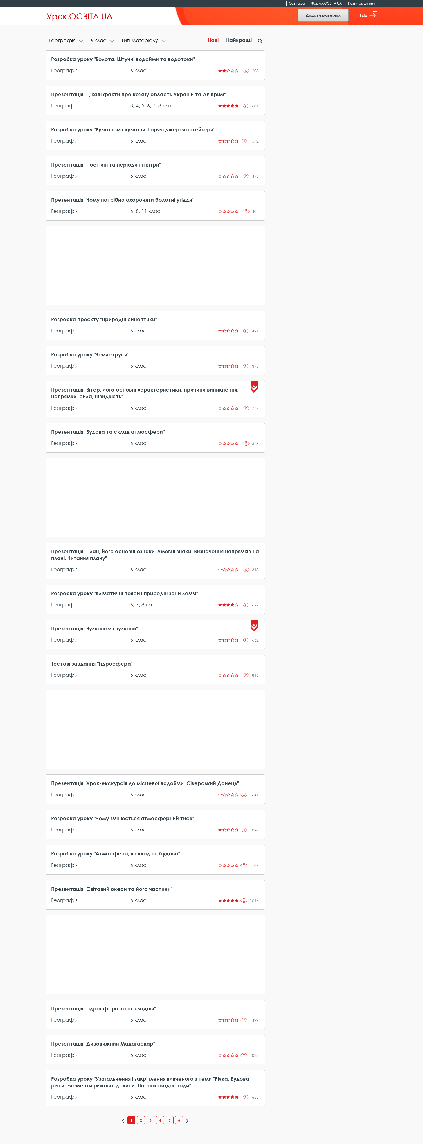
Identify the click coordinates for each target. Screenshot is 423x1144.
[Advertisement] (155, 265)
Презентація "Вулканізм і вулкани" (94, 628)
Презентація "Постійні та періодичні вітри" (106, 164)
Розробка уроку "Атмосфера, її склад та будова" (115, 853)
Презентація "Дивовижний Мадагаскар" (103, 1043)
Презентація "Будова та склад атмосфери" (108, 432)
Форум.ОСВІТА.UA (326, 3)
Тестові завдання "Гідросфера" (91, 663)
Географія (64, 70)
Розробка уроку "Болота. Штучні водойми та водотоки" (123, 59)
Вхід (368, 15)
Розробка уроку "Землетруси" (90, 354)
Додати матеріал (323, 15)
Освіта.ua (297, 3)
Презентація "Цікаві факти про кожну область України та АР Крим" (138, 94)
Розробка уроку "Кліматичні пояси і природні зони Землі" (124, 593)
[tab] (66, 41)
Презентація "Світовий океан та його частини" (111, 889)
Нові (213, 40)
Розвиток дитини (361, 3)
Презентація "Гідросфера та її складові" (103, 1008)
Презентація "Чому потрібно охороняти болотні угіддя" (122, 200)
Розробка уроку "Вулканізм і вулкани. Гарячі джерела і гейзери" (133, 129)
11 (144, 211)
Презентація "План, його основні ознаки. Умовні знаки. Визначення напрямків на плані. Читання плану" (155, 554)
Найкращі (239, 40)
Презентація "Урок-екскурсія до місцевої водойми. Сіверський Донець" (145, 783)
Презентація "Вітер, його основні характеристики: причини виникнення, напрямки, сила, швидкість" (144, 392)
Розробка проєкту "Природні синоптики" (104, 319)
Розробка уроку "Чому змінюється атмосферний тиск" (122, 818)
